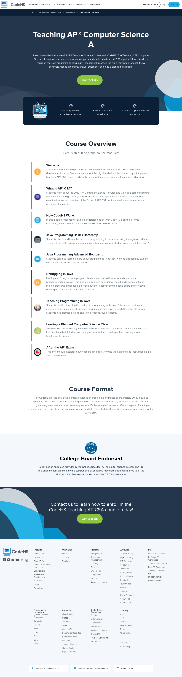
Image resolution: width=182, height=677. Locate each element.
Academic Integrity (99, 582)
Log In (164, 4)
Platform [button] (47, 4)
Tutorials (123, 591)
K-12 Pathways (126, 561)
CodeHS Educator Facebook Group (91, 668)
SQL (36, 640)
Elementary (124, 568)
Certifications (39, 571)
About (122, 614)
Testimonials (67, 621)
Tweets (65, 625)
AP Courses (125, 565)
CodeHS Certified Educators (45, 668)
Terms (122, 629)
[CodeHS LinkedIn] (12, 560)
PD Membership (155, 580)
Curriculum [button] (60, 4)
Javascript (38, 621)
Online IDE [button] (82, 4)
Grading (94, 563)
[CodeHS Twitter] (22, 560)
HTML (36, 632)
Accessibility (125, 646)
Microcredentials (155, 577)
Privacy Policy (125, 633)
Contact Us (90, 80)
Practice (123, 587)
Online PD (70, 12)
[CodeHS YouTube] (17, 560)
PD (149, 550)
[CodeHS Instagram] (8, 560)
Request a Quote (150, 4)
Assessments (96, 626)
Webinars (66, 640)
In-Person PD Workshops (153, 558)
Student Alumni (69, 652)
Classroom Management (96, 558)
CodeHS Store (124, 668)
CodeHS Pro (39, 561)
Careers (123, 621)
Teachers (66, 561)
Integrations (96, 574)
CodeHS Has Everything (96, 611)
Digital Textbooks (127, 595)
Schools (65, 557)
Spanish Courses (127, 576)
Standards (124, 580)
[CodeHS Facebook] (4, 560)
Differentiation (97, 619)
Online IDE (38, 557)
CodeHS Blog (68, 629)
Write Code (96, 571)
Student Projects (69, 644)
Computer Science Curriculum (42, 566)
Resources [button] (96, 4)
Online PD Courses (156, 553)
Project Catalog (126, 557)
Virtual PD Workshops (157, 563)
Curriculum (124, 550)
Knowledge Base (69, 637)
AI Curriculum (125, 602)
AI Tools (94, 578)
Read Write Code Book (72, 633)
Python (37, 625)
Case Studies (68, 614)
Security (123, 642)
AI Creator (38, 580)
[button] (34, 4)
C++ (35, 636)
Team (122, 618)
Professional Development (50, 12)
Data (93, 567)
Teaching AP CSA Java (89, 12)
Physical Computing (99, 638)
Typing (36, 584)
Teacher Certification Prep (157, 572)
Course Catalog (126, 553)
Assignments (96, 553)
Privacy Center (126, 625)
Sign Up (174, 4)
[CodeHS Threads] (26, 560)
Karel (36, 643)
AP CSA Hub (125, 599)
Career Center (68, 648)
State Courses (126, 572)
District (65, 553)
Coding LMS (39, 553)
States (65, 618)
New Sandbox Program (41, 616)
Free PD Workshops (156, 567)
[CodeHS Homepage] (14, 4)
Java (36, 628)
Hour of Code (125, 584)
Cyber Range (39, 588)
